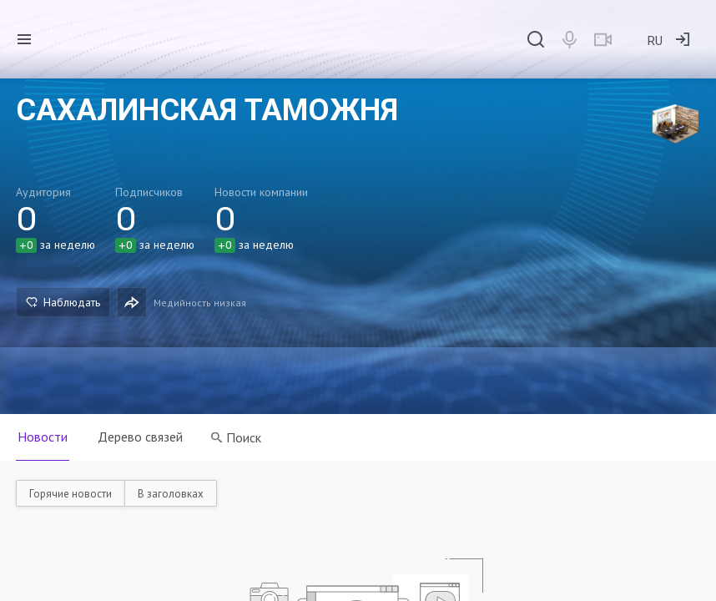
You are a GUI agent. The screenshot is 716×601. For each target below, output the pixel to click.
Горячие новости (70, 494)
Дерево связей (140, 436)
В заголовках (171, 494)
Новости (43, 436)
